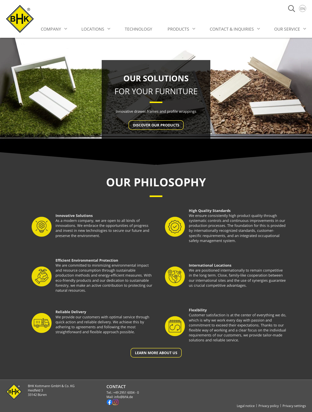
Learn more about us (156, 352)
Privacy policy (268, 406)
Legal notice (246, 406)
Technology (138, 29)
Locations (92, 29)
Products (178, 29)
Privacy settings (294, 406)
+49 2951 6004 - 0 (126, 392)
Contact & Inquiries (232, 29)
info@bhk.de (123, 397)
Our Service (287, 29)
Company (51, 29)
